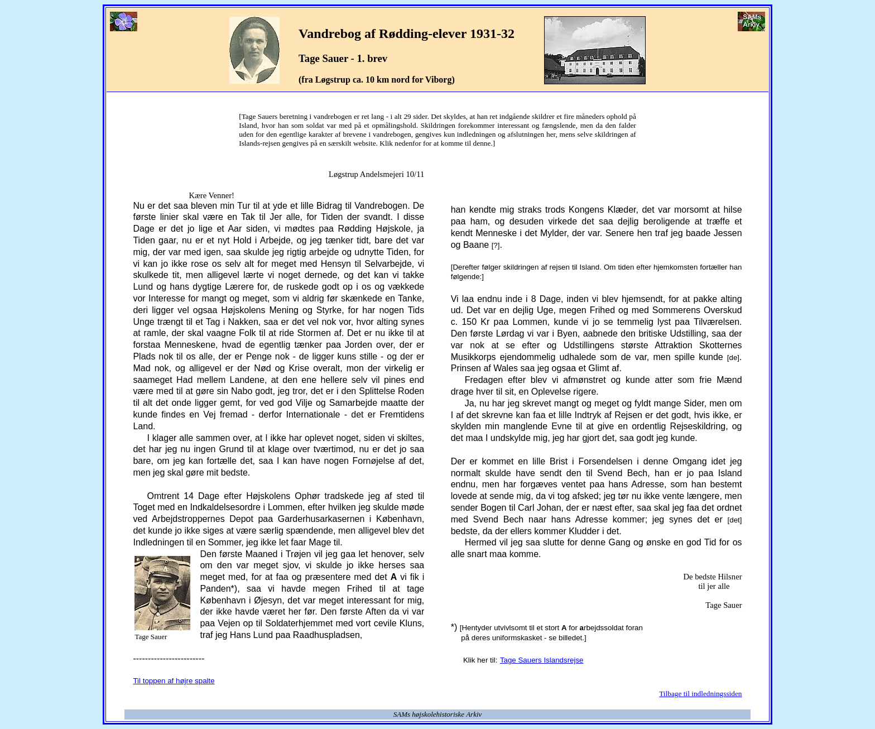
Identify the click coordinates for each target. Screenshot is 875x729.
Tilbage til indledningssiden (700, 693)
